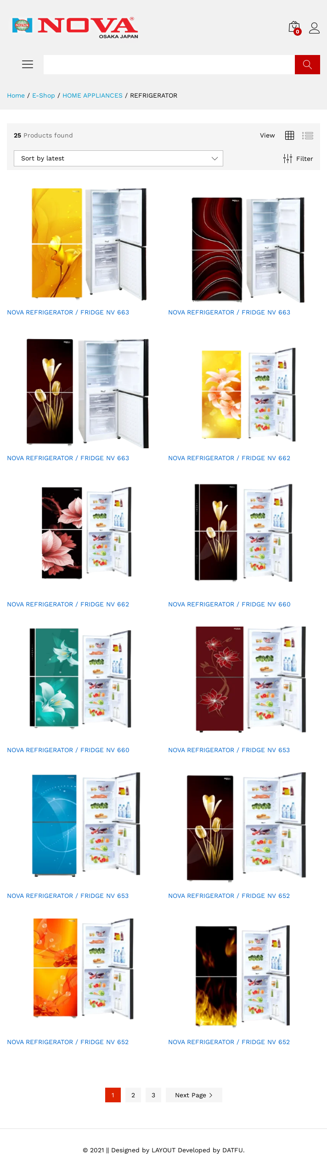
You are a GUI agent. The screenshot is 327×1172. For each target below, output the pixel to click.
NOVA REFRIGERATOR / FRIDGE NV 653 (229, 750)
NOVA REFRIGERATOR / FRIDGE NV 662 (229, 458)
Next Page (194, 1095)
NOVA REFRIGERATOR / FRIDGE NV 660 (229, 604)
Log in (314, 28)
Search (307, 64)
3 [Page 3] (153, 1095)
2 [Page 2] (133, 1095)
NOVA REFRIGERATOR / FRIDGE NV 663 (68, 312)
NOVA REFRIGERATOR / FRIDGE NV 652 (229, 895)
